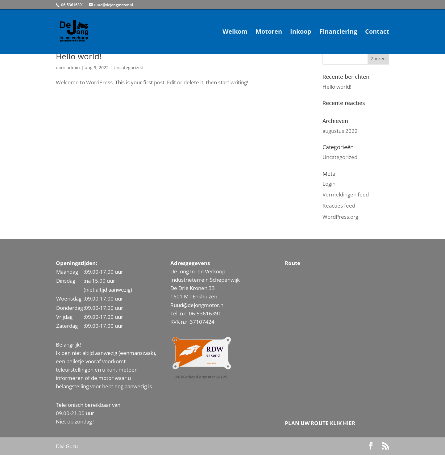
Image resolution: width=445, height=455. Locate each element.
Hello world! (79, 56)
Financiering (338, 32)
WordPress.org (340, 216)
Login (328, 183)
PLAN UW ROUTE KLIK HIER (320, 423)
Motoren (269, 32)
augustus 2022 (340, 130)
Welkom (234, 32)
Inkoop (300, 32)
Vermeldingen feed (345, 194)
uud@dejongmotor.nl (199, 305)
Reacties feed (338, 205)
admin (73, 67)
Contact (377, 32)
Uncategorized (128, 67)
